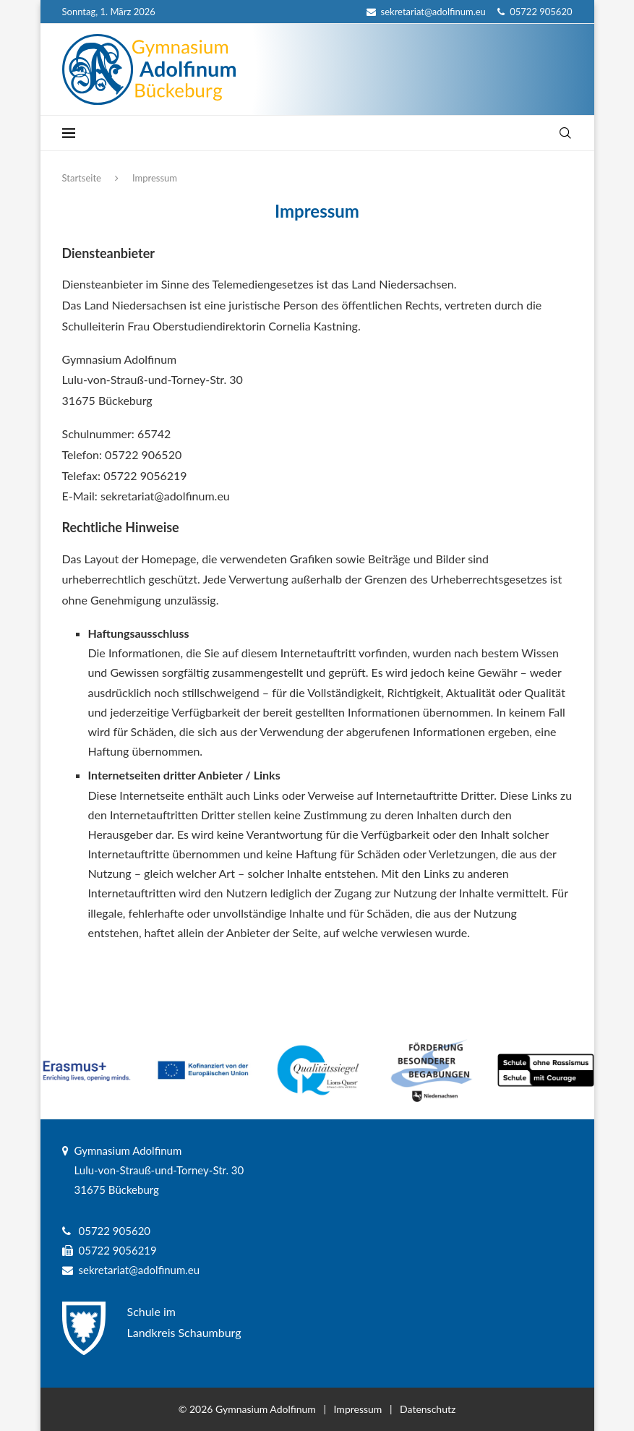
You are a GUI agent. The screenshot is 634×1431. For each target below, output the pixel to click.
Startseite (81, 178)
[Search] (565, 133)
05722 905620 (534, 11)
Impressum (358, 1409)
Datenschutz (427, 1409)
